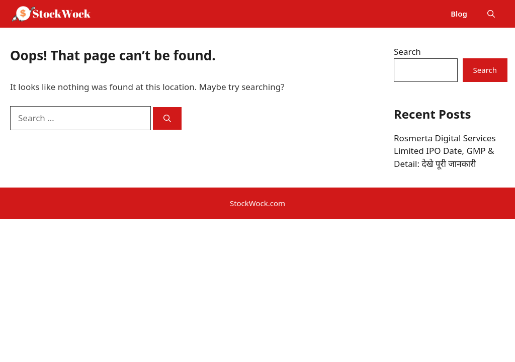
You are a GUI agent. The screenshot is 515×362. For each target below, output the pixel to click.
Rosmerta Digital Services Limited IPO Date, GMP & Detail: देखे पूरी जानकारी (445, 150)
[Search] (167, 118)
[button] (491, 14)
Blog (459, 14)
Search (407, 51)
